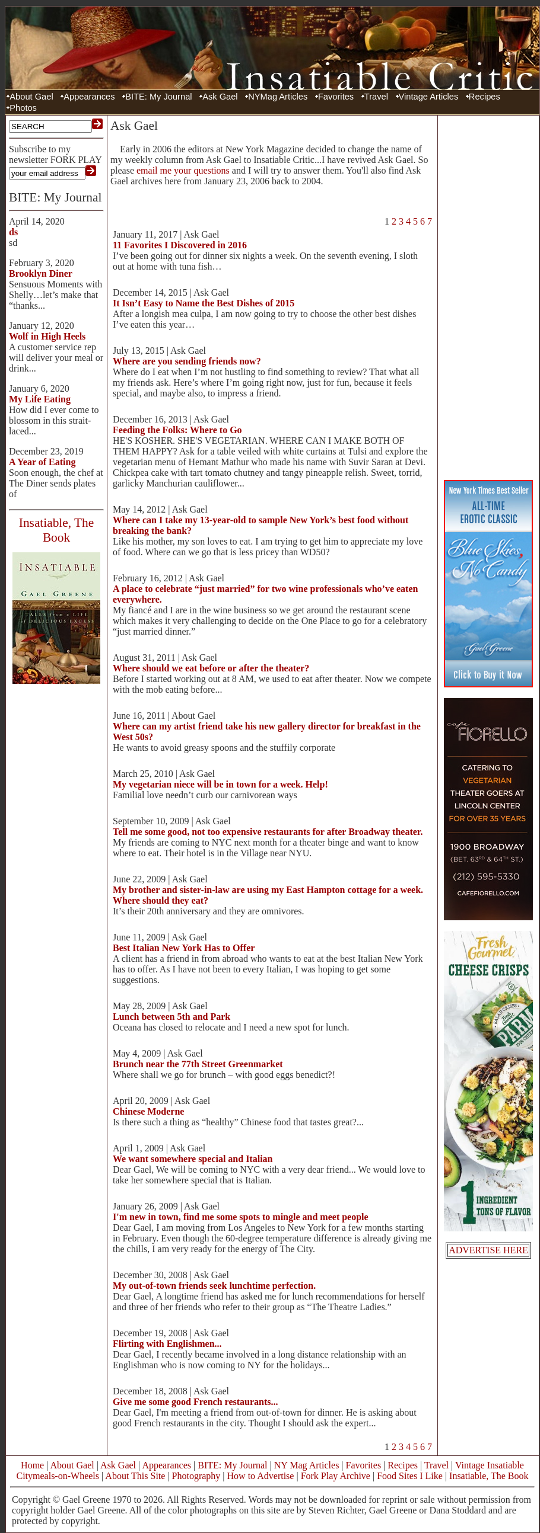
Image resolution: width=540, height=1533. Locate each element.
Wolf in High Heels (47, 336)
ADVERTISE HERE (488, 1250)
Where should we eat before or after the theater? (211, 668)
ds (13, 232)
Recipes (484, 96)
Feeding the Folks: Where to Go (177, 430)
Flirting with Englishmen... (167, 1344)
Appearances (89, 96)
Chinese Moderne (148, 1111)
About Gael (31, 96)
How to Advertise (260, 1476)
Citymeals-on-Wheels (57, 1476)
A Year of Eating (42, 462)
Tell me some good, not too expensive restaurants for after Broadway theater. (268, 832)
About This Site (135, 1476)
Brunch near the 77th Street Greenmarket (198, 1064)
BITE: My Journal (158, 96)
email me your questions (183, 170)
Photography (196, 1476)
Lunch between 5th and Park (171, 1017)
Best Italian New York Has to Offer (184, 948)
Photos (23, 108)
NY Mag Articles (306, 1465)
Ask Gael (219, 96)
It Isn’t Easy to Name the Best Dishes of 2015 (203, 303)
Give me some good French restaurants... (195, 1402)
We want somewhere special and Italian (192, 1159)
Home (32, 1465)
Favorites (336, 96)
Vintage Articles (429, 96)
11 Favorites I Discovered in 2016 (180, 245)
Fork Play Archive (335, 1476)
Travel (376, 96)
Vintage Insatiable (489, 1465)
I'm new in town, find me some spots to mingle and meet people (241, 1217)
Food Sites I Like (410, 1476)
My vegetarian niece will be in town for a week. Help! (220, 784)
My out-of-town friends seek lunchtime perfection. (214, 1286)
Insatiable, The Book (488, 1476)
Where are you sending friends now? (187, 361)
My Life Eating (40, 399)
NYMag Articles (277, 96)
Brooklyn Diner (40, 273)
